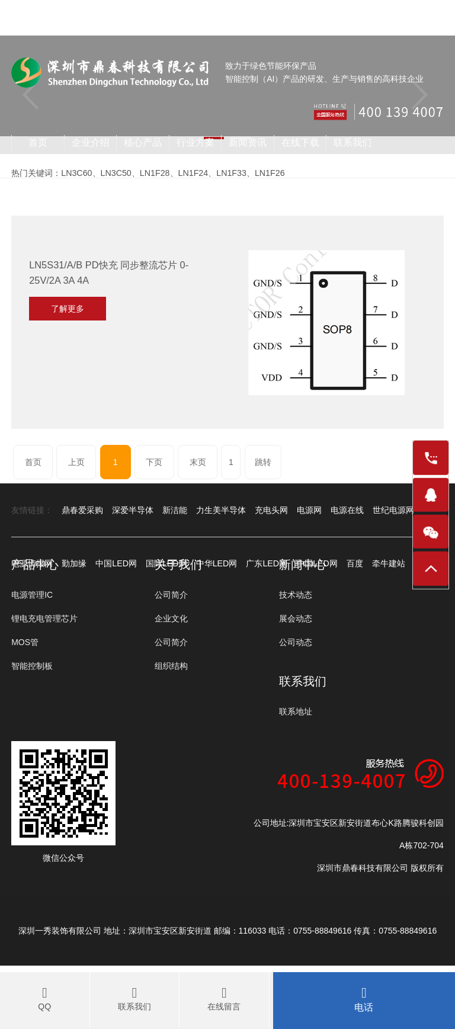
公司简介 (171, 595)
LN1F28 (153, 173)
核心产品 (143, 142)
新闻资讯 (248, 142)
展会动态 (295, 618)
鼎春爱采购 (82, 510)
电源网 (309, 510)
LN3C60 (76, 173)
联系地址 (295, 711)
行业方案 (195, 142)
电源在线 (347, 510)
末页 (198, 462)
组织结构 (171, 666)
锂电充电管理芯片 (44, 618)
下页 (154, 462)
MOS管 (25, 642)
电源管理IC (32, 595)
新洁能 (174, 510)
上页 (77, 462)
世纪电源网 (393, 510)
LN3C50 (115, 173)
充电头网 (271, 510)
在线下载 (300, 142)
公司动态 (295, 642)
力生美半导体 (221, 510)
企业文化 (171, 618)
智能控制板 (32, 666)
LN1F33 (229, 173)
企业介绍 (91, 142)
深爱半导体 (132, 510)
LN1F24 (191, 173)
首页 (37, 142)
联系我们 (352, 142)
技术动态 (295, 595)
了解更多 (67, 308)
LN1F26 (266, 173)
